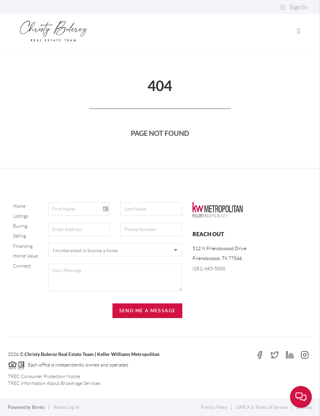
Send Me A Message (147, 310)
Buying (20, 226)
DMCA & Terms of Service (262, 407)
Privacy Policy (214, 407)
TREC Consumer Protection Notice (44, 376)
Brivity (38, 407)
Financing (23, 246)
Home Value (25, 256)
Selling (19, 236)
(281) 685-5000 (209, 268)
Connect (22, 266)
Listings (20, 216)
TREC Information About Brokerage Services (54, 383)
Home (19, 206)
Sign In (293, 7)
